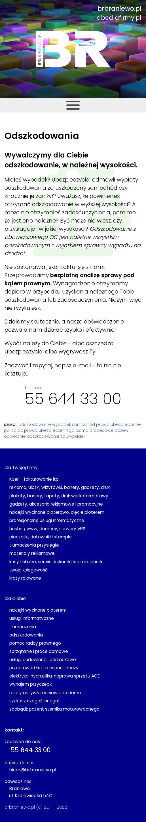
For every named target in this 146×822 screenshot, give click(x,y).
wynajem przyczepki (30, 684)
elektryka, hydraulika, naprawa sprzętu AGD (55, 676)
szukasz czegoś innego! (34, 701)
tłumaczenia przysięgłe (34, 545)
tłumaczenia (22, 627)
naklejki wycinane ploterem (38, 610)
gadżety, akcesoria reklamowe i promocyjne (56, 504)
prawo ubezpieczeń (44, 430)
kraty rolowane (25, 578)
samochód (83, 424)
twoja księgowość (28, 570)
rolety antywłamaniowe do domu (45, 693)
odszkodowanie (34, 424)
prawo (102, 424)
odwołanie (15, 436)
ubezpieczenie (126, 424)
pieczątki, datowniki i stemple (40, 537)
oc (20, 430)
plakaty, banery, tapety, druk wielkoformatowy (58, 496)
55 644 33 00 (73, 398)
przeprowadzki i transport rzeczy (44, 668)
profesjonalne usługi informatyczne (46, 520)
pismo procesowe (94, 430)
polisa (10, 430)
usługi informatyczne (31, 618)
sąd (70, 430)
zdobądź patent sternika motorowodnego (54, 709)
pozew (121, 430)
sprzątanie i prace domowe (38, 651)
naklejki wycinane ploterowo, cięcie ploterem (56, 512)
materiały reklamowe (32, 553)
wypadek (61, 424)
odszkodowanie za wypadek (56, 436)
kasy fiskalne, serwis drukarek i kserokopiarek (55, 562)
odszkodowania (26, 635)
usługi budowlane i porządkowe (42, 660)
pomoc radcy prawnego (35, 643)
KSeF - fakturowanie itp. (34, 479)
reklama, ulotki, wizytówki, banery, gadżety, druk (59, 487)
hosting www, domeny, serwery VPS (47, 529)
